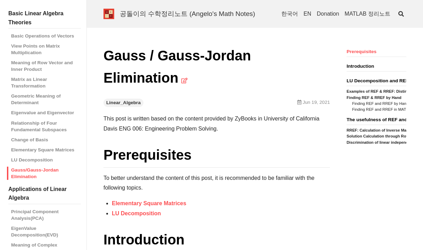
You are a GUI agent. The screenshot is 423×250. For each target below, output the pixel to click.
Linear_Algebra (123, 102)
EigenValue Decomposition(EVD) (34, 232)
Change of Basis (29, 139)
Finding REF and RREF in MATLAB (382, 109)
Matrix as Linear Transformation (29, 83)
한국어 (289, 14)
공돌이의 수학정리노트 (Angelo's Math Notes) (187, 13)
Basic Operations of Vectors (42, 36)
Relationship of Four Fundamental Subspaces (39, 126)
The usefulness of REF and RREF (384, 119)
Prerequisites (361, 51)
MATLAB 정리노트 (367, 14)
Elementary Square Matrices (42, 149)
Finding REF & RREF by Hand (374, 97)
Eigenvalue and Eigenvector (42, 112)
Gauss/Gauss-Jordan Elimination (35, 173)
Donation (328, 14)
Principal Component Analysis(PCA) (35, 215)
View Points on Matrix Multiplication (35, 49)
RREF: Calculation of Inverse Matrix (380, 130)
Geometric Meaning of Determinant (36, 99)
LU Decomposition (32, 159)
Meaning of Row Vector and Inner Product (42, 66)
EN (307, 14)
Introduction (360, 66)
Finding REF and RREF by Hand (380, 103)
